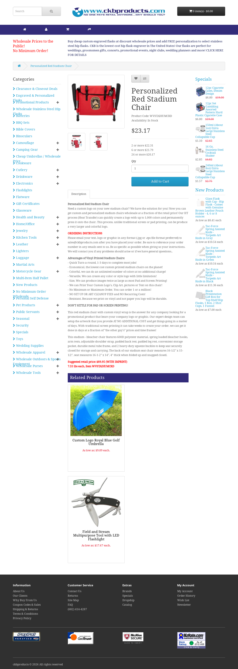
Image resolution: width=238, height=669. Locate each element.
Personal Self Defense (31, 298)
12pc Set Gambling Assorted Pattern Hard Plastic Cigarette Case (208, 109)
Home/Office (24, 224)
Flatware (21, 197)
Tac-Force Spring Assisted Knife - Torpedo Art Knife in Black (210, 275)
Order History (186, 595)
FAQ (70, 604)
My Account (185, 591)
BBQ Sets (21, 122)
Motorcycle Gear (27, 271)
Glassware (22, 210)
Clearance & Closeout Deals (35, 89)
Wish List (183, 600)
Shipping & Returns (25, 609)
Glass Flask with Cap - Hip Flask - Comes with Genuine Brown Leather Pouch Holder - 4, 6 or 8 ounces (209, 207)
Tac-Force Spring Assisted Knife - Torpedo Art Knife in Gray (210, 232)
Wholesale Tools (27, 372)
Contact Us (74, 591)
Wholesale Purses (28, 366)
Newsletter (184, 604)
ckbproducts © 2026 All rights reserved (38, 664)
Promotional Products (31, 102)
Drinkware (23, 176)
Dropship (128, 600)
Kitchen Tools (25, 237)
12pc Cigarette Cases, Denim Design (214, 90)
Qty (133, 161)
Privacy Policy (22, 618)
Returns (73, 595)
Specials (20, 332)
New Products (25, 285)
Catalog (127, 604)
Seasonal (21, 318)
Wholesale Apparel (29, 352)
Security (21, 325)
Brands (127, 591)
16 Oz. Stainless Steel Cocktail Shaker (214, 151)
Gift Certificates (26, 203)
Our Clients (20, 595)
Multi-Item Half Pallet (30, 278)
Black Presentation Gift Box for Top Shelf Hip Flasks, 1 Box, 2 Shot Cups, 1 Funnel (209, 299)
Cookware (22, 163)
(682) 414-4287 (77, 609)
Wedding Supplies (28, 345)
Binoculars (22, 136)
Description (78, 194)
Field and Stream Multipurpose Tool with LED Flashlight (96, 535)
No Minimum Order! (30, 51)
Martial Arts (23, 264)
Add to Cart (160, 181)
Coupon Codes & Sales (27, 604)
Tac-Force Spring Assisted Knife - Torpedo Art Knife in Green (210, 253)
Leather (20, 244)
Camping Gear (25, 149)
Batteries (21, 116)
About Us (18, 591)
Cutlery (20, 170)
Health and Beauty (28, 217)
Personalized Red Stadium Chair (51, 66)
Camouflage (23, 143)
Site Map (73, 600)
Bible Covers (24, 129)
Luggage (21, 258)
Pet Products (24, 305)
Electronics (23, 183)
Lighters (21, 251)
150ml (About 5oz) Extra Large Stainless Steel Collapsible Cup (210, 131)
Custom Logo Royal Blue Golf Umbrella (96, 442)
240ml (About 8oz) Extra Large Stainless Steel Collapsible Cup (210, 171)
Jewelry (20, 231)
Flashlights (22, 190)
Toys (18, 339)
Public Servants (26, 312)
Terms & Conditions (25, 613)
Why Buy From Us (25, 600)
